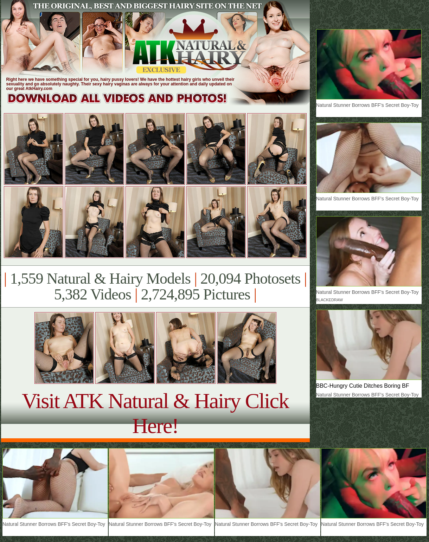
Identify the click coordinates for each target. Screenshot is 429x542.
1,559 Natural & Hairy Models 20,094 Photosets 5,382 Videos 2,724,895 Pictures (155, 286)
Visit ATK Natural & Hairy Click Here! (155, 413)
